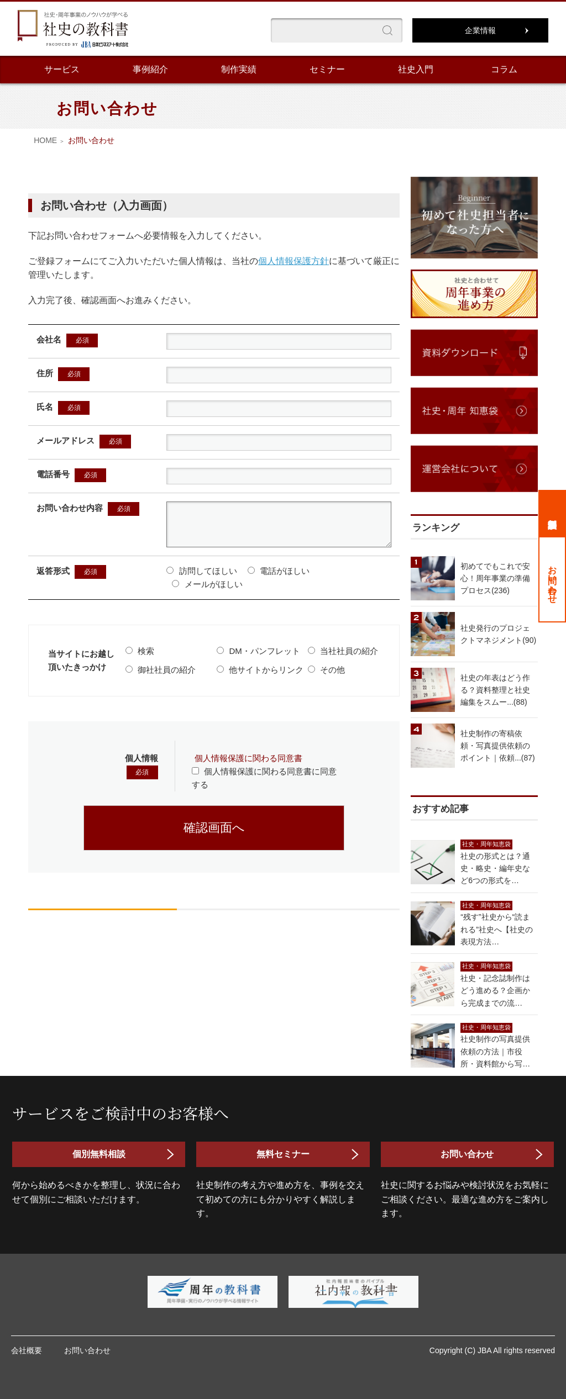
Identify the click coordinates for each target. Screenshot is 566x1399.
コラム (504, 69)
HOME (45, 140)
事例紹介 (150, 69)
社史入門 (415, 69)
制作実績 (238, 69)
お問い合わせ (552, 579)
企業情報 (480, 30)
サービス (62, 69)
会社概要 (26, 1350)
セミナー (327, 69)
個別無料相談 (552, 513)
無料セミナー (283, 1154)
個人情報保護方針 (293, 261)
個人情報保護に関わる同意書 (248, 766)
